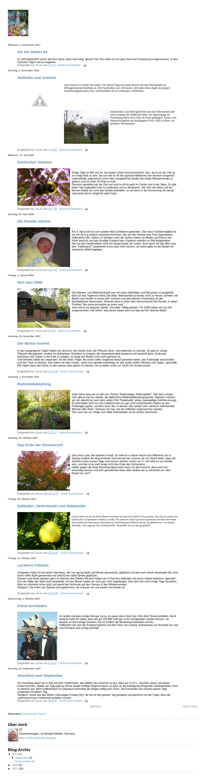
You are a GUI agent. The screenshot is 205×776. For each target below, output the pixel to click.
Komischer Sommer (34, 162)
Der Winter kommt (33, 343)
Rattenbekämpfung (34, 384)
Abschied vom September (40, 675)
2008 (15, 765)
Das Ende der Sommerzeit (40, 445)
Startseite (95, 706)
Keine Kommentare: (70, 65)
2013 (15, 754)
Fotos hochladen (32, 606)
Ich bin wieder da (32, 52)
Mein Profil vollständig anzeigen (37, 738)
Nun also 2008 (29, 282)
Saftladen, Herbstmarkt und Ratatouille (51, 506)
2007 (15, 768)
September (22, 757)
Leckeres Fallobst (32, 565)
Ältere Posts (190, 706)
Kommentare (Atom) (34, 713)
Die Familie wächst (33, 221)
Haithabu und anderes (36, 78)
